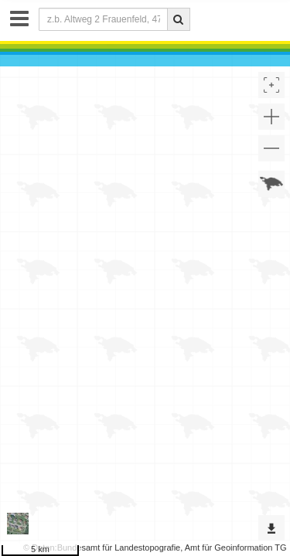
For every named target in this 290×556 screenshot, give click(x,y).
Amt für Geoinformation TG (236, 547)
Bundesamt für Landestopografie (119, 547)
